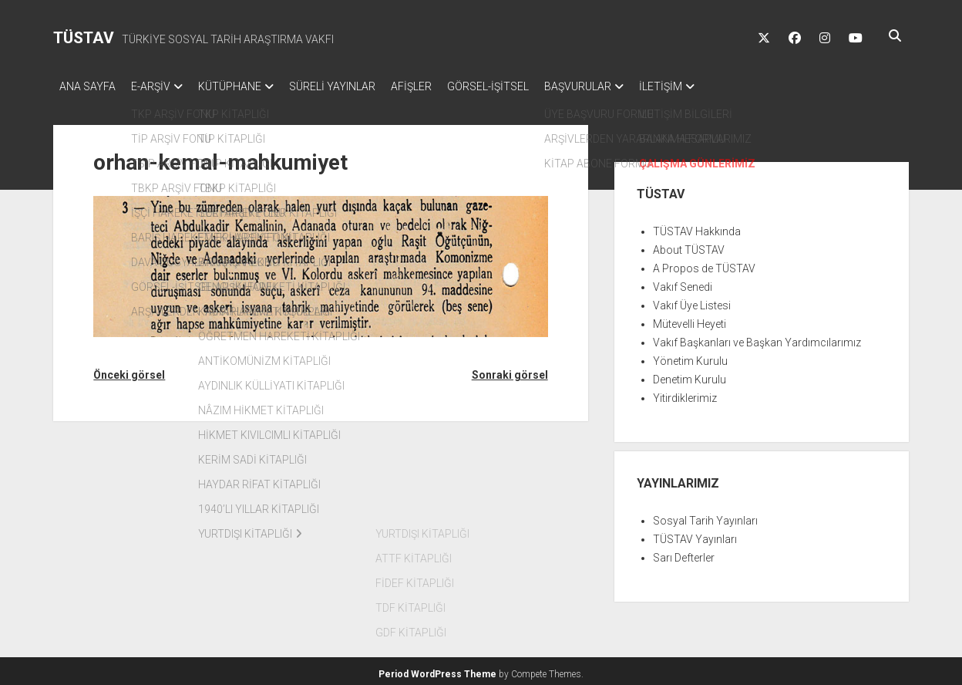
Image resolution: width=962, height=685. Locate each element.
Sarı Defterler (684, 553)
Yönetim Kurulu (690, 356)
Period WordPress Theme (437, 669)
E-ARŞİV (158, 86)
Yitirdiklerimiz (685, 393)
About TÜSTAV (689, 245)
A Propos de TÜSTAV (704, 264)
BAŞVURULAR (624, 86)
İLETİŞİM (714, 86)
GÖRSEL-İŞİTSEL (526, 86)
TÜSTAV (83, 38)
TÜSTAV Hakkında (697, 227)
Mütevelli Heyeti (689, 319)
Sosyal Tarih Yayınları (705, 516)
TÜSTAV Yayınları (695, 534)
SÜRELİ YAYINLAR (355, 86)
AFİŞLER (442, 86)
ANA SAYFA (87, 86)
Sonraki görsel (510, 370)
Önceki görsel (129, 370)
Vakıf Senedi (682, 282)
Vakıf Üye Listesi (692, 301)
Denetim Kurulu (689, 375)
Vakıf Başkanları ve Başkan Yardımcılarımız (757, 338)
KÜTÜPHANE (245, 86)
